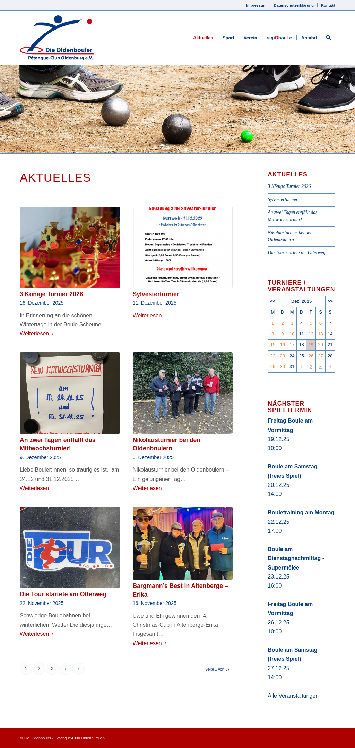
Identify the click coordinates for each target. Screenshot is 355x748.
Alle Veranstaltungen (293, 696)
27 (320, 355)
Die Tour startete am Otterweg (63, 594)
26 (311, 355)
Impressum (256, 5)
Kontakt (328, 5)
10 (291, 333)
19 (311, 344)
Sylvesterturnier (156, 294)
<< (272, 301)
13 (320, 333)
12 (311, 333)
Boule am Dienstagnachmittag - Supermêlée (296, 558)
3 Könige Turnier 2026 (51, 294)
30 (282, 366)
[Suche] (328, 38)
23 (282, 355)
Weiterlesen (38, 333)
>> (330, 301)
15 (272, 344)
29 (272, 366)
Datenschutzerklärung (294, 5)
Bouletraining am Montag (301, 512)
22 (272, 355)
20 (320, 344)
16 (282, 344)
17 (291, 344)
